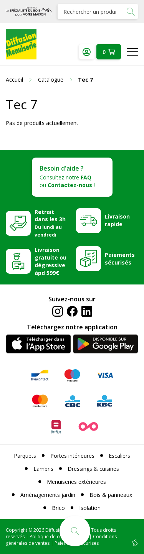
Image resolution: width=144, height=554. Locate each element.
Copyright (16, 530)
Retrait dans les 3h (50, 223)
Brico (58, 507)
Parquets (25, 455)
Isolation (90, 507)
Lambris (43, 468)
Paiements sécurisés (120, 258)
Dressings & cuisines (93, 468)
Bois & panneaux (110, 494)
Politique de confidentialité (59, 536)
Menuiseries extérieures (76, 481)
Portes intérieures (72, 455)
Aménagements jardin (47, 494)
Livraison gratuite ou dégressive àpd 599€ (50, 261)
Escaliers (119, 455)
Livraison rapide (117, 220)
